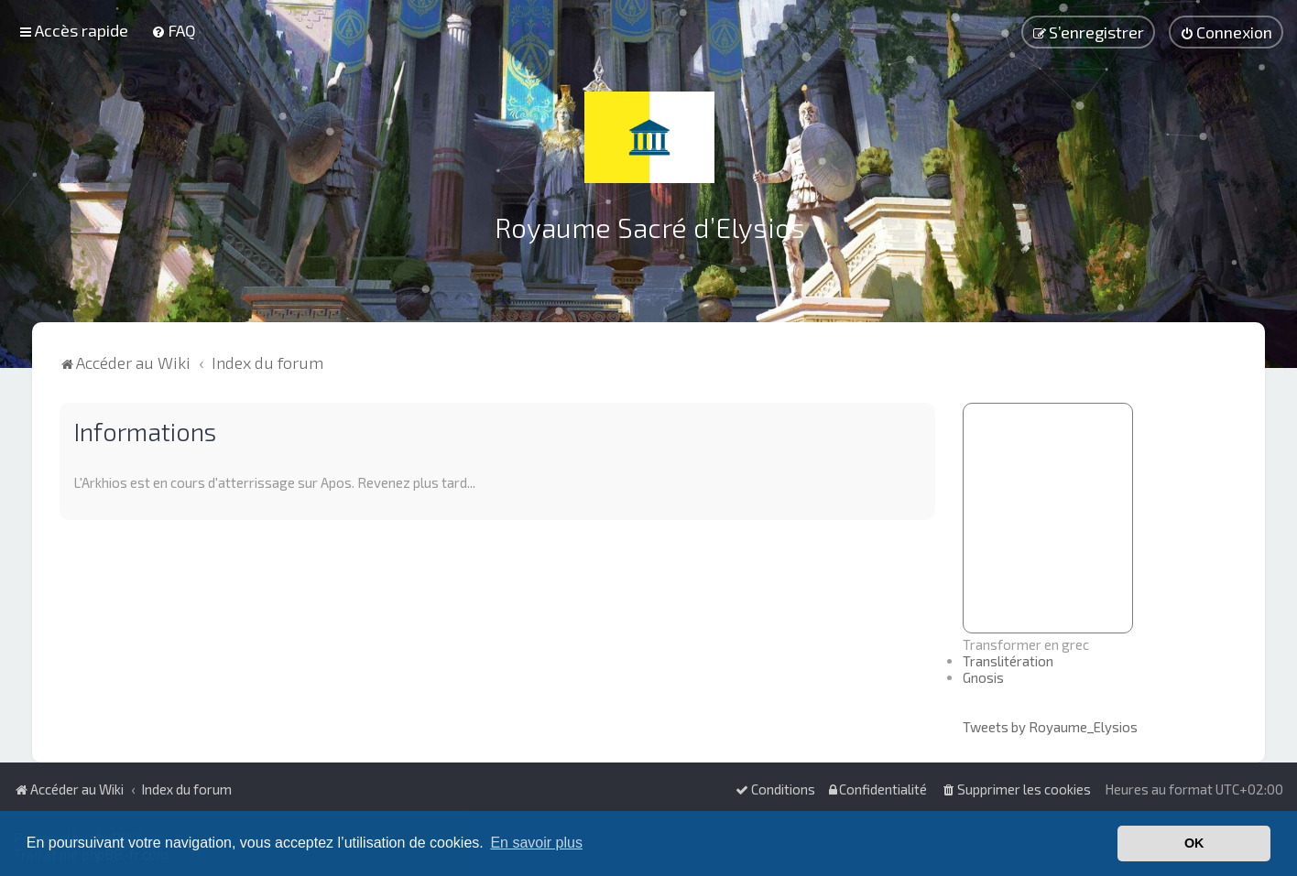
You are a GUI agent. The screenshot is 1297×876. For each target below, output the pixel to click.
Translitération (1008, 661)
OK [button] (1194, 843)
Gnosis (983, 677)
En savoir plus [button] (536, 842)
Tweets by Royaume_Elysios (1050, 727)
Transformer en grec (1026, 644)
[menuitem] (174, 30)
